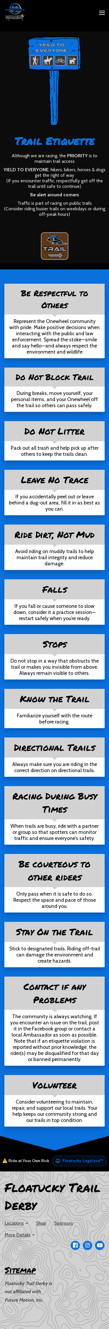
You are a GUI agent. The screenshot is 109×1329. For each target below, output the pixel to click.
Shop (41, 1223)
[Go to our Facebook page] (75, 1245)
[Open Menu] (102, 13)
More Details (18, 1235)
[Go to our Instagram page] (87, 1245)
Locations (14, 1223)
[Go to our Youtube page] (99, 1245)
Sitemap (20, 1270)
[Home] (16, 12)
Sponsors (63, 1223)
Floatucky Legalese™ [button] (79, 1161)
